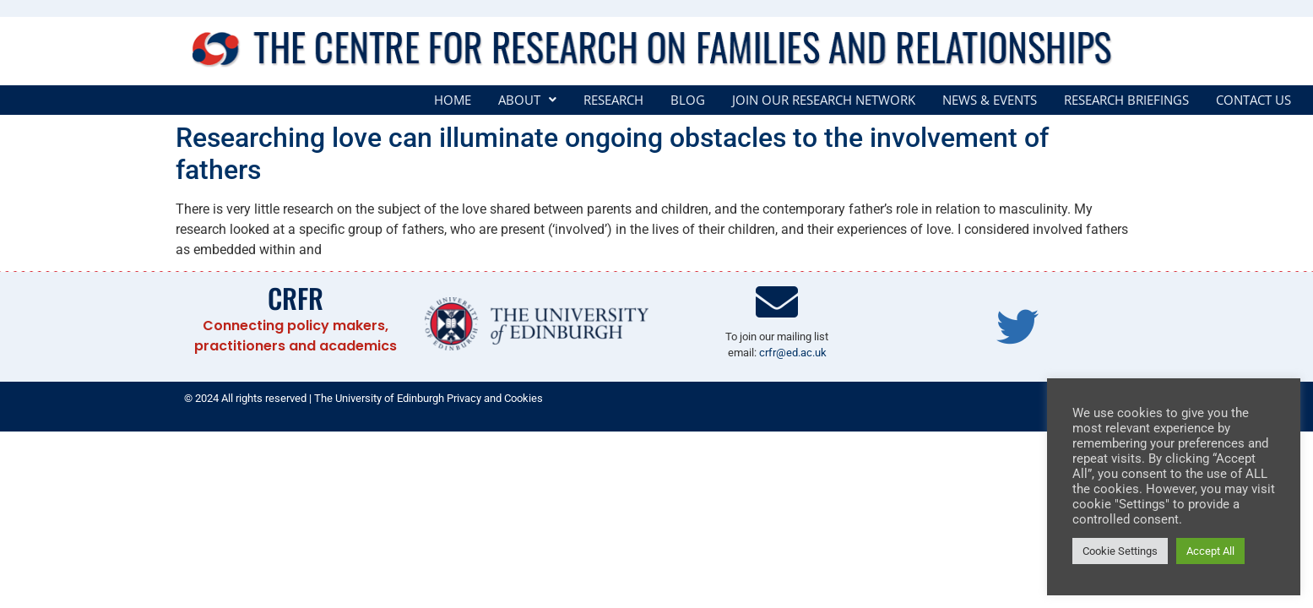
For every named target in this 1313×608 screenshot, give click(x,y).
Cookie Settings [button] (1120, 551)
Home (452, 100)
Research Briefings (1126, 100)
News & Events (989, 100)
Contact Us (1253, 100)
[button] (527, 100)
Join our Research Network (823, 100)
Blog (687, 100)
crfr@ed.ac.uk (793, 352)
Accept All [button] (1210, 551)
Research (613, 100)
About (527, 100)
